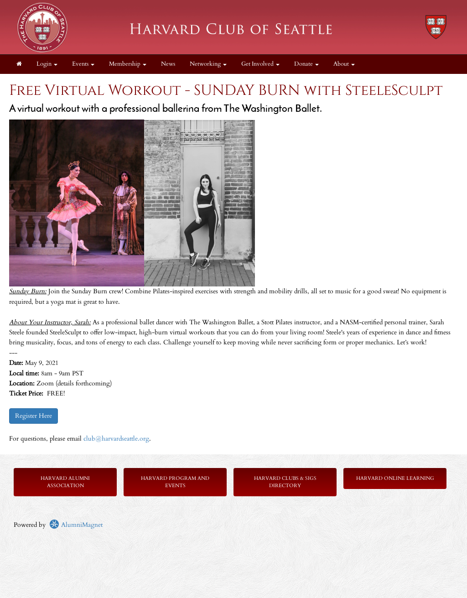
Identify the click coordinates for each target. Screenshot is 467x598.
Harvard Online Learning (395, 478)
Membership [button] (127, 64)
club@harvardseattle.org (116, 438)
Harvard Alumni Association (65, 482)
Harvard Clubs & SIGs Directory (285, 482)
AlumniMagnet (76, 524)
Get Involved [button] (260, 64)
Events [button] (83, 64)
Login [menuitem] (46, 64)
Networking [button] (208, 64)
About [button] (344, 64)
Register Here (33, 415)
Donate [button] (306, 64)
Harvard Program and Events (175, 482)
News (168, 64)
